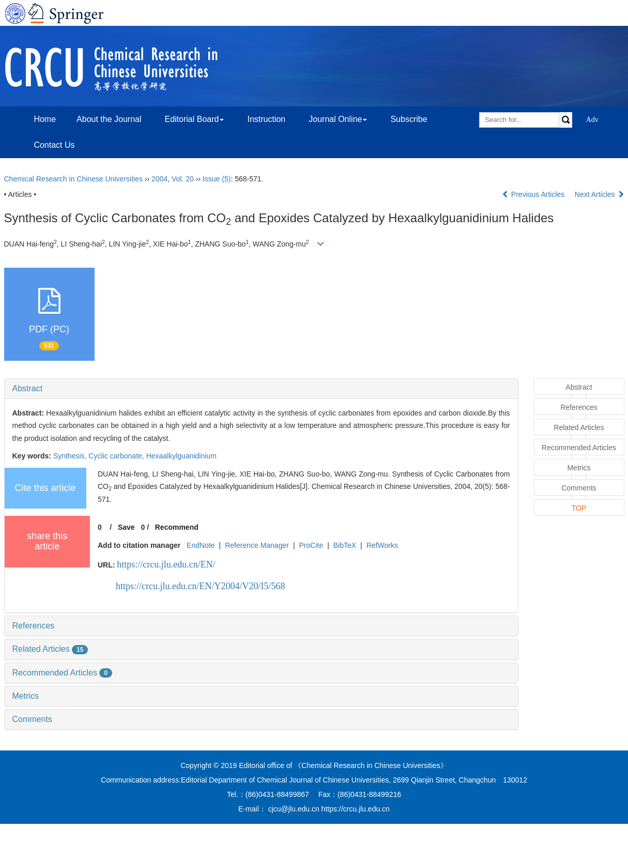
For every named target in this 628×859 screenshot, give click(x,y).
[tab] (261, 388)
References (33, 625)
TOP (579, 508)
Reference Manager (257, 545)
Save (126, 527)
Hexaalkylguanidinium (181, 456)
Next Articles (599, 194)
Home (45, 119)
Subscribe (408, 119)
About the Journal (108, 119)
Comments (32, 719)
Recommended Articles (62, 672)
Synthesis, (70, 456)
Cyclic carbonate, (117, 456)
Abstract (27, 388)
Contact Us (54, 145)
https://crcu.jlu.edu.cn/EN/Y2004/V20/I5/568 (200, 586)
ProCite (311, 545)
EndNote (201, 545)
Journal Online (338, 119)
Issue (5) (217, 179)
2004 (159, 179)
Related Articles (50, 649)
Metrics (25, 696)
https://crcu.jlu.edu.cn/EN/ (166, 564)
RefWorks (382, 545)
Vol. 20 (183, 179)
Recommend (176, 527)
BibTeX (344, 545)
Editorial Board (194, 119)
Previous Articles (534, 194)
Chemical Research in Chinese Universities (73, 179)
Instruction (266, 119)
